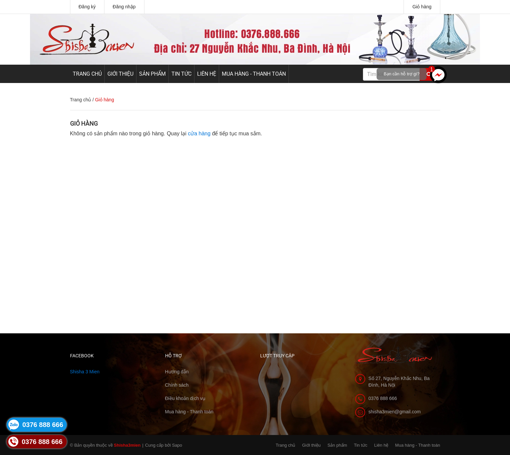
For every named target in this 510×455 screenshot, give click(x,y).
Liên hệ (206, 74)
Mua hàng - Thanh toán (254, 74)
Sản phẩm (152, 74)
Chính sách (177, 385)
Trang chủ (87, 74)
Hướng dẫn (177, 371)
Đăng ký (87, 6)
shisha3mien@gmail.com (395, 411)
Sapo (177, 445)
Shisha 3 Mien (85, 371)
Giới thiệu (120, 74)
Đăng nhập (124, 6)
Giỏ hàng (421, 6)
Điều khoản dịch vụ (185, 398)
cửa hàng (199, 133)
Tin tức (181, 74)
